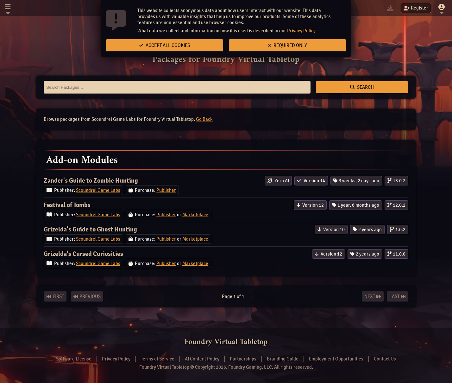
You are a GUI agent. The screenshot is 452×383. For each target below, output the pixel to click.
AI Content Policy (202, 359)
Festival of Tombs (67, 205)
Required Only (287, 45)
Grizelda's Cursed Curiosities (83, 254)
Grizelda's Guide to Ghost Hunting (90, 229)
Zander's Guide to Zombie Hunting (91, 181)
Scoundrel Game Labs (98, 190)
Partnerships (243, 359)
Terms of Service (157, 359)
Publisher (166, 190)
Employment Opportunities (336, 359)
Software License (73, 359)
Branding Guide (282, 359)
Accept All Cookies (164, 45)
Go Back (204, 119)
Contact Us (385, 359)
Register (416, 8)
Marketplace (195, 214)
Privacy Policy (301, 31)
